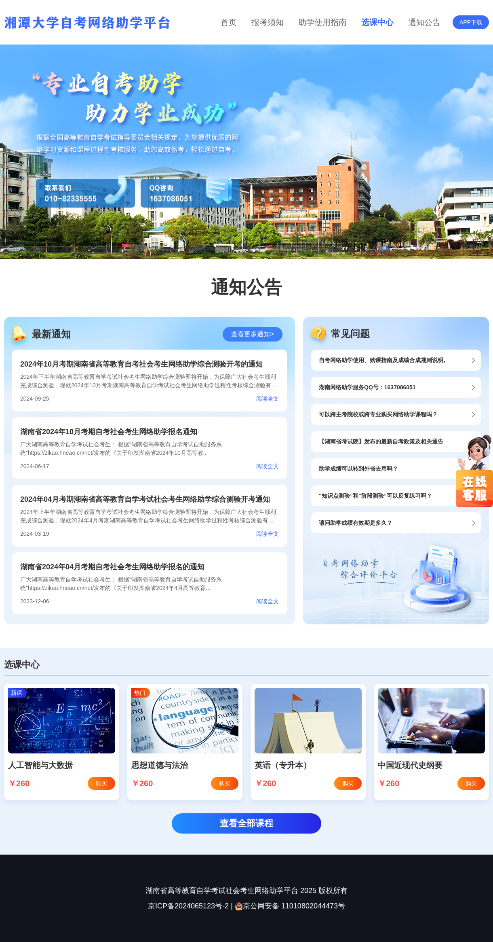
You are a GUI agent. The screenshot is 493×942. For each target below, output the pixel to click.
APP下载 (470, 22)
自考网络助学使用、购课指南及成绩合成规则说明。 (384, 360)
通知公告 (424, 22)
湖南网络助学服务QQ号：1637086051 (367, 387)
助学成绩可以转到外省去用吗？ (358, 468)
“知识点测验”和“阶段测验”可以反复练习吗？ (375, 495)
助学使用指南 (322, 22)
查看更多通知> (252, 334)
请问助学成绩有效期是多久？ (355, 523)
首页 (229, 22)
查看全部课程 (246, 823)
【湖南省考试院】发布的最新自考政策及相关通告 (381, 441)
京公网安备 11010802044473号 (290, 906)
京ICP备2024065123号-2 (188, 906)
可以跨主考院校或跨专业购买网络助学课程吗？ (378, 414)
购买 (101, 783)
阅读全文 (267, 398)
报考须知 (267, 22)
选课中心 (377, 22)
